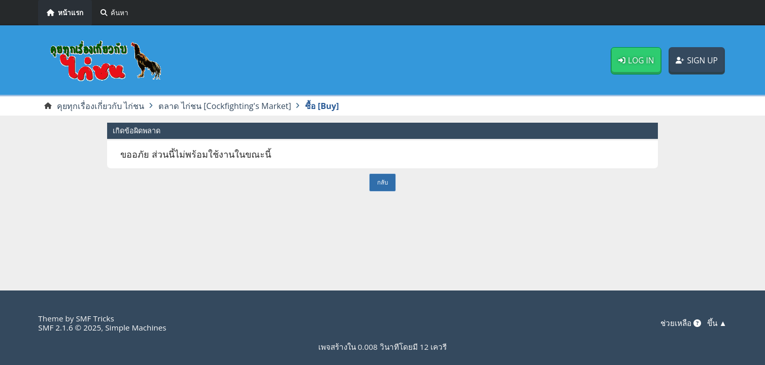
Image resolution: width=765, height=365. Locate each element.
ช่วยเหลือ (680, 322)
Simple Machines (135, 327)
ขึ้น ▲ (717, 322)
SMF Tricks (95, 318)
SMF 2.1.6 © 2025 (69, 327)
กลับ (382, 182)
